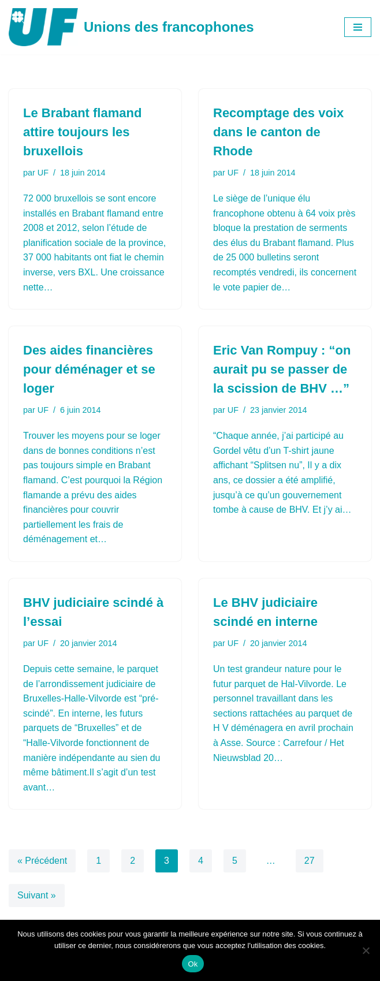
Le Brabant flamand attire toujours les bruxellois (82, 132)
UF (43, 172)
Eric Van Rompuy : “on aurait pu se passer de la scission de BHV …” (282, 369)
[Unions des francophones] (131, 27)
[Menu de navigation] (357, 27)
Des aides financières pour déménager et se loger (89, 369)
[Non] (365, 950)
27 (309, 861)
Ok (193, 964)
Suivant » (36, 895)
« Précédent (42, 861)
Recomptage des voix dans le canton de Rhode (278, 132)
